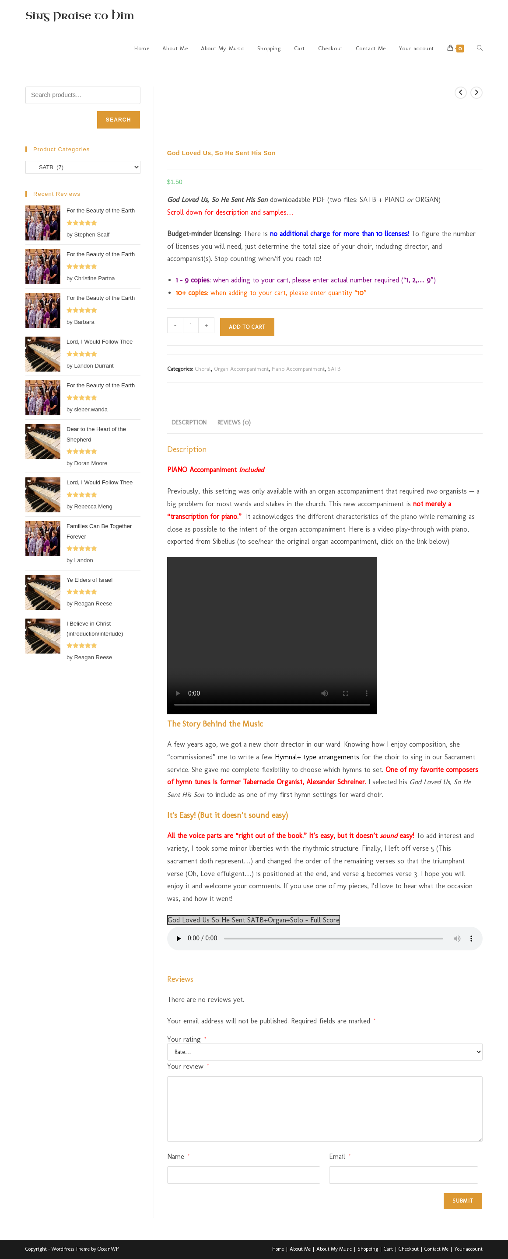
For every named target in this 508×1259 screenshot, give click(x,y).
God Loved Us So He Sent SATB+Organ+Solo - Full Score (254, 920)
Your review (188, 1066)
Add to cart (247, 327)
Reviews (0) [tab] (234, 422)
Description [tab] (189, 422)
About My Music (334, 1249)
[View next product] (476, 93)
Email (339, 1156)
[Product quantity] (191, 325)
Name (178, 1156)
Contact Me (436, 1249)
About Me (300, 1249)
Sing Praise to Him (79, 16)
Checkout (409, 1249)
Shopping (367, 1249)
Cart (388, 1249)
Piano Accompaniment (298, 368)
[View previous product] (461, 93)
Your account (468, 1249)
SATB (334, 368)
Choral (203, 368)
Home (278, 1249)
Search (118, 120)
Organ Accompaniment (241, 368)
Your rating (186, 1039)
